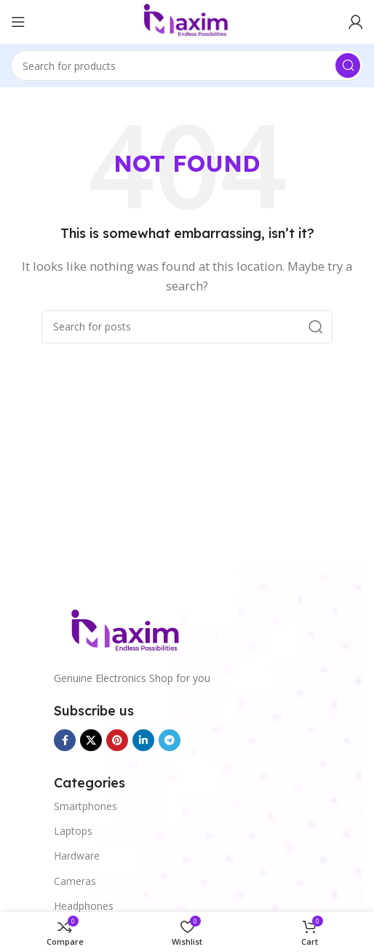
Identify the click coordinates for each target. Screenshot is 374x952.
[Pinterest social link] (117, 740)
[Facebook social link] (65, 740)
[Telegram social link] (169, 740)
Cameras (75, 881)
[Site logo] (187, 20)
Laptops (73, 831)
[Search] (187, 65)
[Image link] (126, 631)
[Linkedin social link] (143, 740)
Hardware (77, 855)
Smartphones (85, 806)
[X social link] (91, 740)
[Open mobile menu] (18, 21)
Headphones (84, 906)
